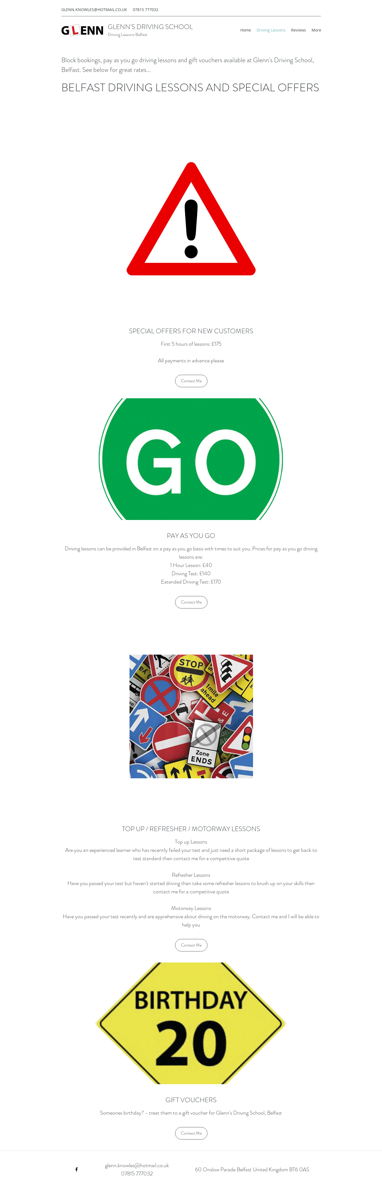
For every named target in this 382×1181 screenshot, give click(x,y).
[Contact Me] (191, 381)
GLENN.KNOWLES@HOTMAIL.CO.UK (94, 9)
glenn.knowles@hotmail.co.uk (137, 1165)
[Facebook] (76, 1169)
